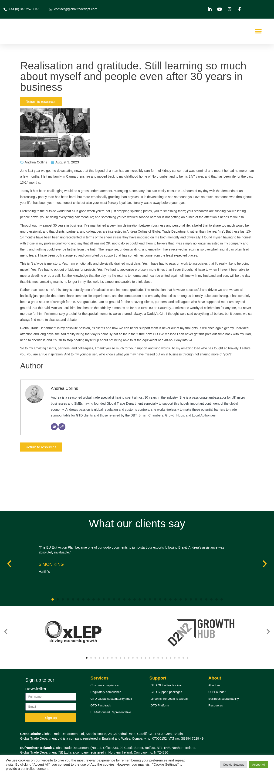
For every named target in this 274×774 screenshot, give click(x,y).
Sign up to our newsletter (39, 684)
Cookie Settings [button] (233, 764)
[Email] (54, 469)
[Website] (62, 469)
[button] (258, 31)
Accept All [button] (258, 764)
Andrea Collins (64, 422)
